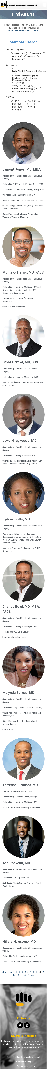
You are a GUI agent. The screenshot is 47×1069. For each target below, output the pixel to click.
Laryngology (20, 83)
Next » (31, 975)
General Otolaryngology (26, 76)
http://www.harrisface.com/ (14, 307)
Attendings (20, 53)
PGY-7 (16, 110)
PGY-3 (16, 104)
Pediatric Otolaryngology (24, 89)
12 (14, 975)
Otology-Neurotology (22, 86)
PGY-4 (30, 104)
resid (31, 56)
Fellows (17, 56)
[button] (44, 5)
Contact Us (21, 1061)
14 (21, 975)
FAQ (29, 1061)
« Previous (7, 972)
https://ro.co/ (8, 729)
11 (43, 972)
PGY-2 (31, 101)
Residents (18, 59)
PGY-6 (31, 107)
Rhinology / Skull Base (23, 91)
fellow (36, 53)
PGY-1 (18, 101)
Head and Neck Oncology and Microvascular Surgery (24, 79)
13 (18, 975)
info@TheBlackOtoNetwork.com (23, 31)
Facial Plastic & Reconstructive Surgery (29, 72)
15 (25, 975)
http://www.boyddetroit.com (14, 637)
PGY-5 (17, 107)
